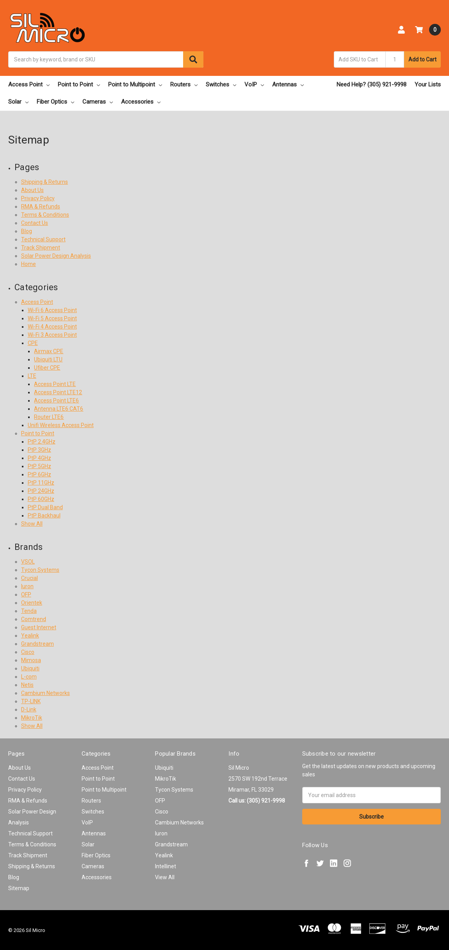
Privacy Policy (38, 198)
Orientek (31, 603)
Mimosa (31, 660)
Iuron (27, 586)
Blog (26, 231)
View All (165, 877)
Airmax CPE (48, 351)
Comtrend (33, 619)
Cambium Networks (45, 693)
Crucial (29, 578)
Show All (32, 524)
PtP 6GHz (39, 474)
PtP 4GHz (39, 458)
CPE (33, 343)
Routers (184, 84)
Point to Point (79, 84)
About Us (32, 190)
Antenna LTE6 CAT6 (58, 409)
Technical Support (43, 239)
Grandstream (37, 644)
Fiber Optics (55, 101)
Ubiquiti (30, 668)
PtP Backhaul (44, 515)
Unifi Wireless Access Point (61, 425)
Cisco (27, 652)
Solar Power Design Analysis (56, 256)
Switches (221, 84)
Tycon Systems (40, 570)
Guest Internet (38, 627)
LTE (32, 376)
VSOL (28, 562)
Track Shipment (40, 247)
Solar (18, 101)
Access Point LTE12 (58, 392)
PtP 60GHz (41, 499)
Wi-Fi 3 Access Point (52, 335)
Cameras (97, 101)
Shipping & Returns (44, 182)
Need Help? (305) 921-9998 (371, 84)
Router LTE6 (49, 417)
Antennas (288, 84)
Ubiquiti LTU (48, 359)
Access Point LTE (55, 384)
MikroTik (31, 718)
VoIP (254, 84)
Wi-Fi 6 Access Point (52, 310)
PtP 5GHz (39, 466)
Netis (27, 685)
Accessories (140, 101)
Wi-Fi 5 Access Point (52, 318)
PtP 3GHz (39, 450)
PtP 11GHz (41, 482)
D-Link (28, 709)
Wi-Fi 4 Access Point (52, 326)
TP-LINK (31, 701)
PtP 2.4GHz (41, 441)
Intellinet (165, 866)
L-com (29, 676)
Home (28, 264)
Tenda (29, 611)
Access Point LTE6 (56, 400)
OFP (26, 594)
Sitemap (18, 888)
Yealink (30, 635)
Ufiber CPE (47, 368)
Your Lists (428, 84)
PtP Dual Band (45, 507)
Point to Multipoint (135, 84)
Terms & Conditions (45, 215)
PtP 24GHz (41, 491)
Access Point (29, 84)
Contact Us (34, 223)
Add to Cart (422, 59)
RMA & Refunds (40, 206)
